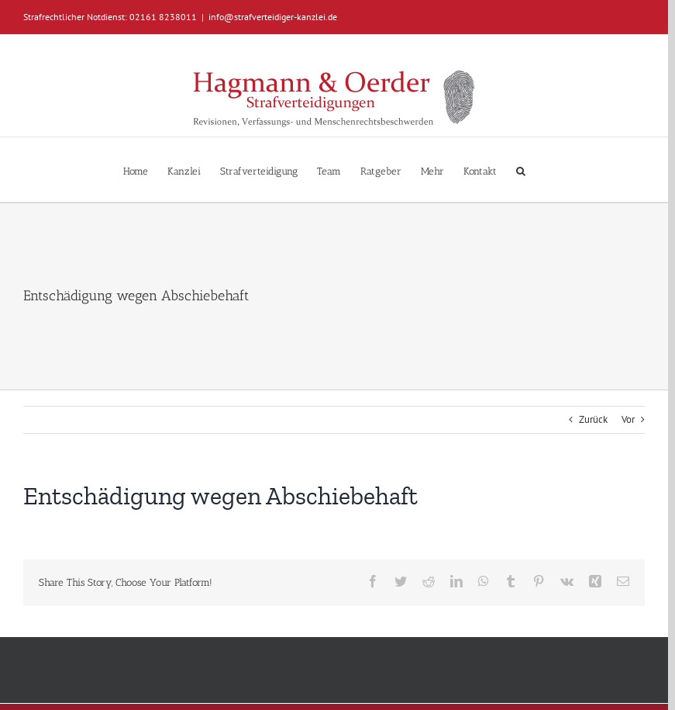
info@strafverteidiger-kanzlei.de (272, 17)
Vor (628, 419)
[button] (520, 169)
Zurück (593, 419)
